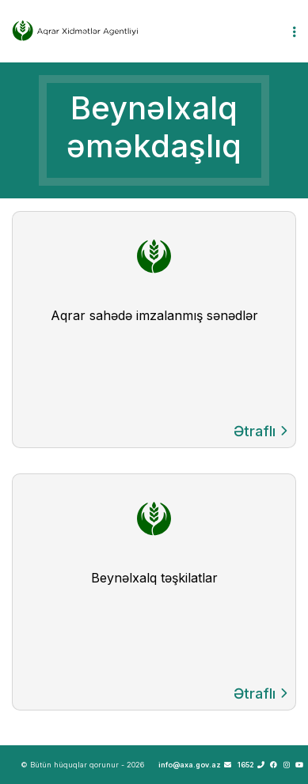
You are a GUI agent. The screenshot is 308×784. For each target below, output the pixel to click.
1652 (251, 764)
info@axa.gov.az (194, 764)
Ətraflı (260, 431)
